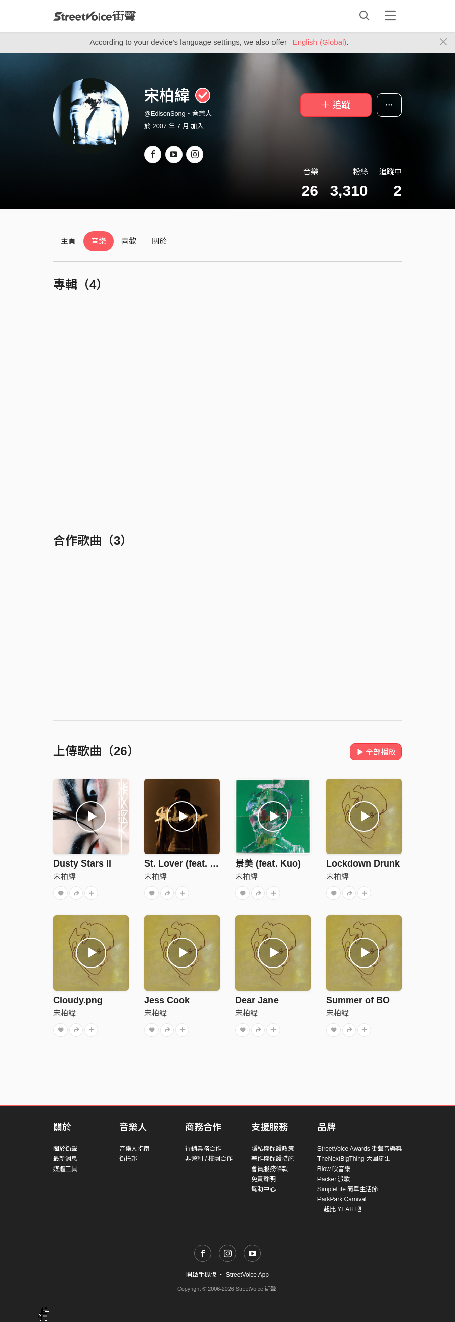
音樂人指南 (134, 1148)
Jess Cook (167, 1000)
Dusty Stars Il (82, 863)
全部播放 (376, 752)
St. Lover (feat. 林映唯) (192, 863)
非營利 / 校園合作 (209, 1158)
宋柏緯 (64, 876)
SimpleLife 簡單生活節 (347, 1189)
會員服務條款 (269, 1169)
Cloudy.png (78, 1000)
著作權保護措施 (272, 1158)
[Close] (443, 42)
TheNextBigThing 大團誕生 (353, 1158)
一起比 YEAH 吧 (339, 1209)
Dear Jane (257, 1000)
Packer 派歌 (333, 1179)
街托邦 (128, 1158)
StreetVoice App (247, 1274)
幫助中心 (263, 1189)
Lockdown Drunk (363, 863)
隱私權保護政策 (272, 1148)
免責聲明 (263, 1179)
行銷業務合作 (203, 1148)
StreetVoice (94, 16)
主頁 (68, 241)
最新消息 (65, 1158)
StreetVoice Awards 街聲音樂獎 (359, 1148)
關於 (159, 241)
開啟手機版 (201, 1274)
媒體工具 (65, 1169)
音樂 (98, 241)
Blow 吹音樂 (333, 1169)
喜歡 (128, 241)
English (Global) (320, 42)
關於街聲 (65, 1148)
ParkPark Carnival (342, 1199)
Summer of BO (358, 1000)
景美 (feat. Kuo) (268, 863)
